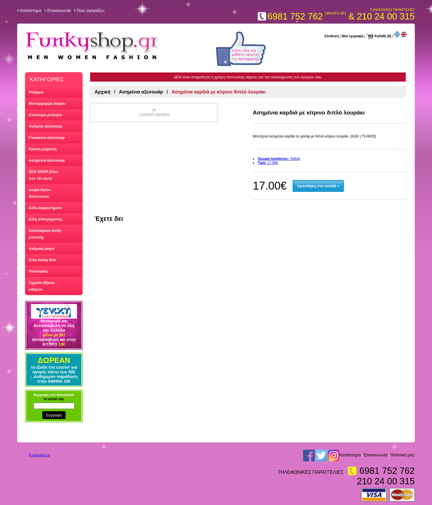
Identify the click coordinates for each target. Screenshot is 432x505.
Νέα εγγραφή (352, 36)
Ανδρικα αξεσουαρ (45, 126)
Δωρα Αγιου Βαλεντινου (39, 193)
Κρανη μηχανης (43, 149)
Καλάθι (380, 36)
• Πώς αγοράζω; (89, 10)
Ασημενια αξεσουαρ (46, 160)
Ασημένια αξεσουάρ (141, 91)
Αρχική (102, 91)
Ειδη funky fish (42, 260)
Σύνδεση (331, 36)
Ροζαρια (36, 92)
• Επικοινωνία (57, 10)
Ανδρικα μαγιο (42, 248)
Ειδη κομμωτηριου (45, 208)
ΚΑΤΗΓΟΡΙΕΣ (46, 79)
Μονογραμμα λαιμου (47, 103)
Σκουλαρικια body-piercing (45, 233)
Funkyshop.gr (39, 455)
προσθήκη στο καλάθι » (318, 186)
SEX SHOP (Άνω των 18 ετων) (43, 175)
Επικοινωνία (375, 455)
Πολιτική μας (402, 455)
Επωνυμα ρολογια (45, 115)
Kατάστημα (350, 455)
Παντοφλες (38, 271)
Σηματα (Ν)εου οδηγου (41, 286)
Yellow (279, 159)
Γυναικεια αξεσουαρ (46, 137)
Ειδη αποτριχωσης (45, 219)
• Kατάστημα (29, 10)
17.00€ (268, 163)
